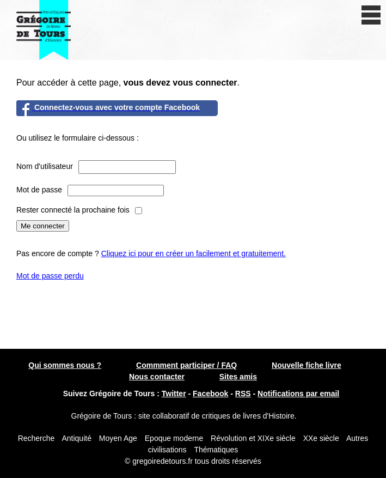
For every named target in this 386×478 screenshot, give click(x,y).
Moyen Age (118, 438)
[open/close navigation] (371, 15)
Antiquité (76, 438)
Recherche (36, 438)
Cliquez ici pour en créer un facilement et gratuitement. (193, 253)
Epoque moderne (174, 438)
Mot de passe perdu (50, 275)
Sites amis (238, 376)
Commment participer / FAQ (186, 365)
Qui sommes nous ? (64, 365)
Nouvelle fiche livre (306, 365)
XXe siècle (321, 438)
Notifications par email (298, 393)
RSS (243, 393)
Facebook (210, 393)
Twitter (174, 393)
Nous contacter (157, 376)
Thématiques (216, 449)
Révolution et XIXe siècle (253, 438)
